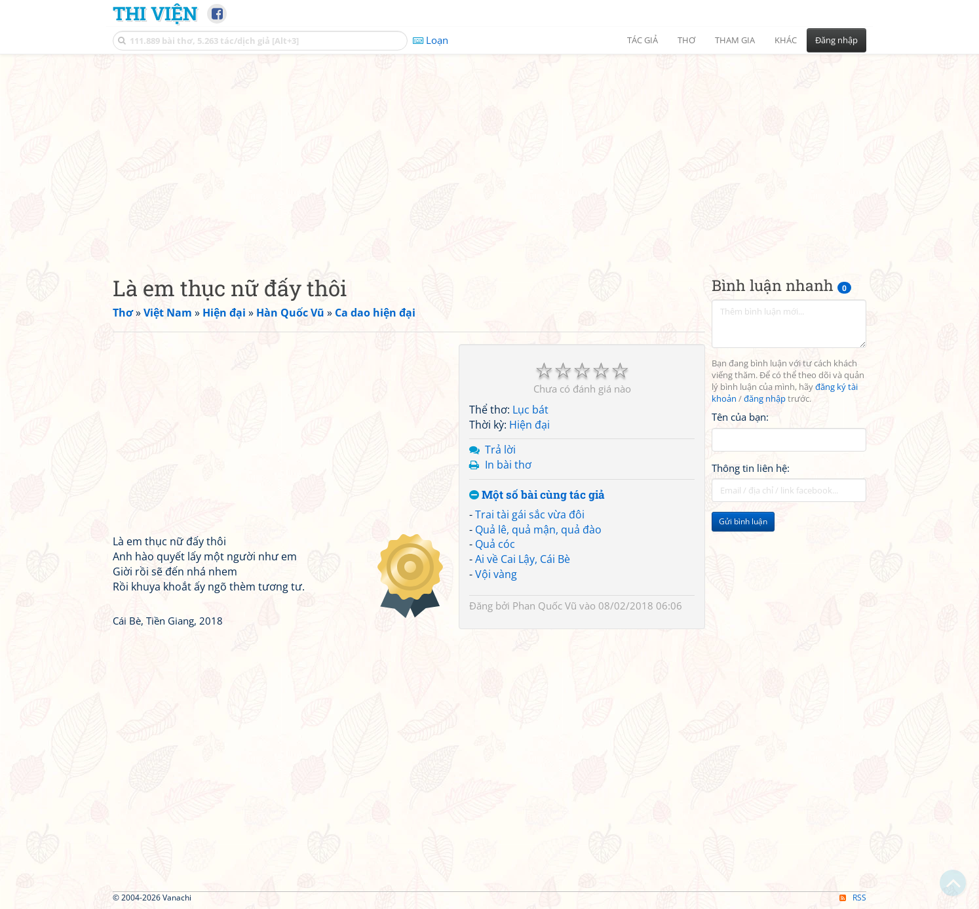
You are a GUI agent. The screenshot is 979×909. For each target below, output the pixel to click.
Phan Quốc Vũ (544, 605)
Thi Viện (155, 13)
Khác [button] (786, 40)
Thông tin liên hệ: (751, 467)
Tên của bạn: (740, 416)
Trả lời (500, 449)
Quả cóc (495, 544)
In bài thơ (508, 464)
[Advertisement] (489, 154)
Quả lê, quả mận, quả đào (538, 529)
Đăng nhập (836, 40)
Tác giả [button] (642, 40)
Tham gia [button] (735, 40)
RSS (852, 897)
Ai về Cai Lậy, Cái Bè (522, 559)
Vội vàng (496, 574)
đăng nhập (765, 398)
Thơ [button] (686, 40)
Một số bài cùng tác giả (537, 495)
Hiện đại (529, 424)
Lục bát (530, 409)
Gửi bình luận (743, 521)
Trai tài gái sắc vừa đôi (530, 514)
